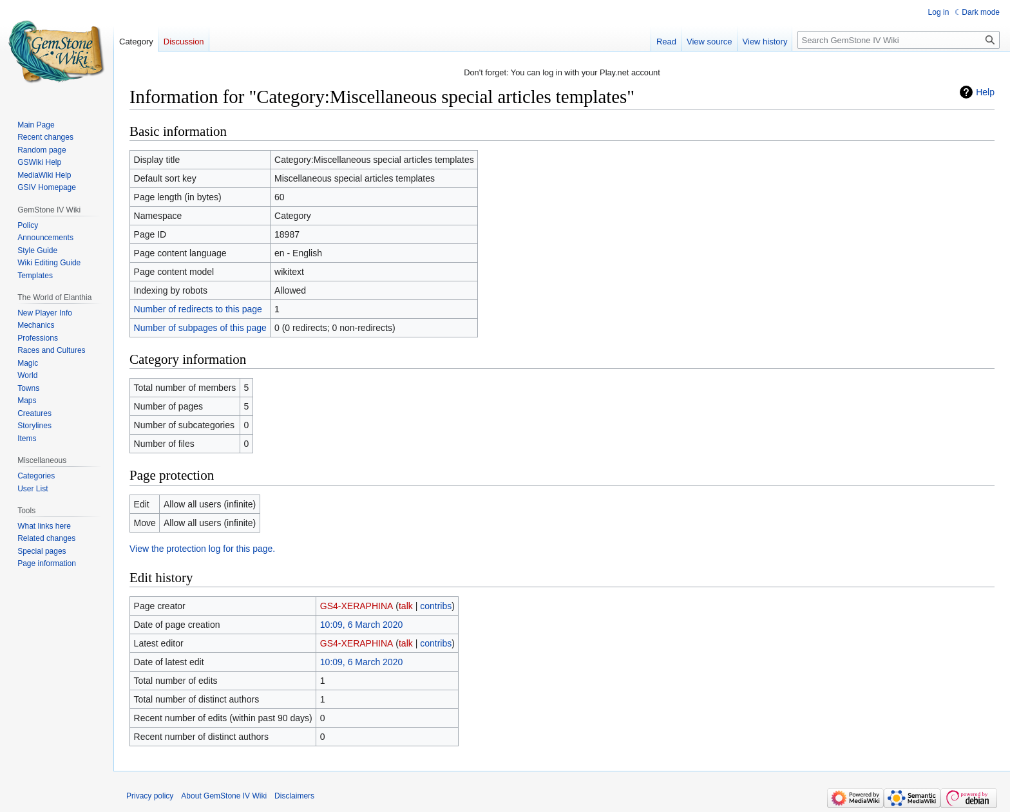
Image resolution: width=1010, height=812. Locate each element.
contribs (436, 606)
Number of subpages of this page (200, 328)
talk (406, 606)
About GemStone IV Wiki (224, 795)
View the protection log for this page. (202, 548)
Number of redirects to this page (198, 309)
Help (985, 92)
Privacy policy (149, 795)
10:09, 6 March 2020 (361, 624)
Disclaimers (294, 795)
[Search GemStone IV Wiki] (898, 40)
